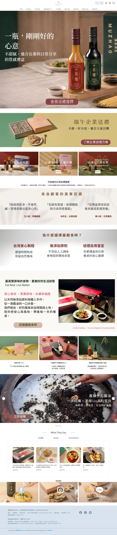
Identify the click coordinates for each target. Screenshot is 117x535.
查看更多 (58, 481)
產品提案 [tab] (55, 438)
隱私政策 (22, 513)
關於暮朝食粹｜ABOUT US (15, 515)
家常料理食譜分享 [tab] (74, 438)
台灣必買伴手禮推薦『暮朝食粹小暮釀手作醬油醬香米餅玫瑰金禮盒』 (23, 466)
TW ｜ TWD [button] (99, 3)
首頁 (21, 9)
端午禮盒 (37, 9)
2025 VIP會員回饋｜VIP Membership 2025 (39, 513)
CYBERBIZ (50, 530)
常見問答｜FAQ (65, 513)
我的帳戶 (15, 513)
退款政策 (56, 513)
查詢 (9, 513)
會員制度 (75, 9)
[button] (3, 398)
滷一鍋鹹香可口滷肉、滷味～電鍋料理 (93, 466)
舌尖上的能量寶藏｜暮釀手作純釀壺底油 (70, 466)
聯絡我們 (94, 9)
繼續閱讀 (15, 470)
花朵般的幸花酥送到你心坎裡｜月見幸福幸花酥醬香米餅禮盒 (46, 466)
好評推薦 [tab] (40, 438)
